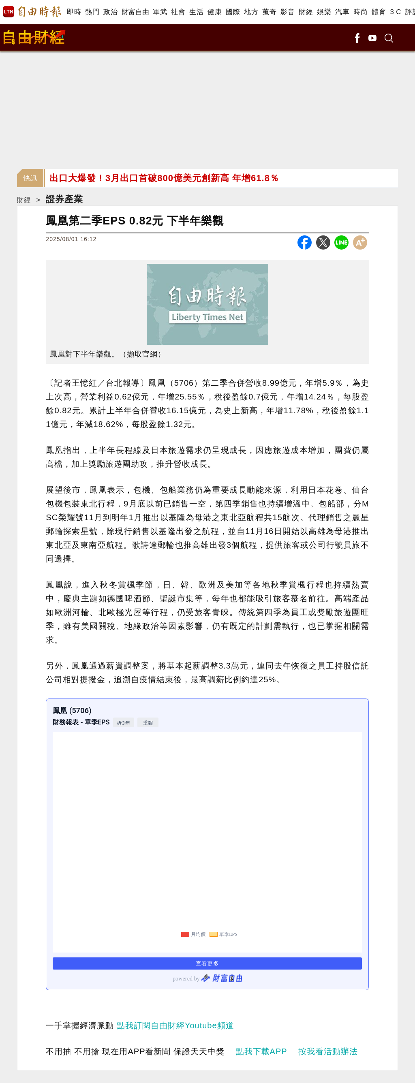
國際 (233, 12)
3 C (395, 12)
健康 (215, 12)
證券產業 (64, 199)
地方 (251, 12)
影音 (287, 12)
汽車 (342, 12)
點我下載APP (261, 1051)
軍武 (160, 12)
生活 (196, 12)
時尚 (360, 12)
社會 (178, 12)
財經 (306, 12)
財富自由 (135, 12)
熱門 (92, 12)
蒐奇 (269, 12)
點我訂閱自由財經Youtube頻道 (175, 1025)
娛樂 (324, 12)
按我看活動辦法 (328, 1051)
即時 (74, 12)
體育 (379, 12)
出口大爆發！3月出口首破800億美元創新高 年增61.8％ (164, 178)
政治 (110, 12)
